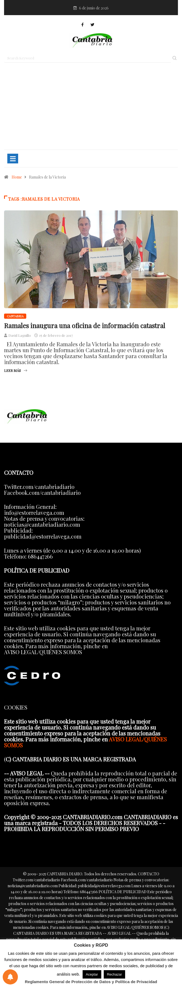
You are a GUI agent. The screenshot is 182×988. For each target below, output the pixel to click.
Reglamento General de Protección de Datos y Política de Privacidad (91, 981)
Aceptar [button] (92, 974)
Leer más (15, 370)
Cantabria (15, 316)
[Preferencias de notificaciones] (10, 976)
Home (17, 177)
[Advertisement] (91, 108)
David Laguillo (19, 335)
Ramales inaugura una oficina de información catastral (84, 325)
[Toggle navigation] (12, 158)
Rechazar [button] (114, 974)
